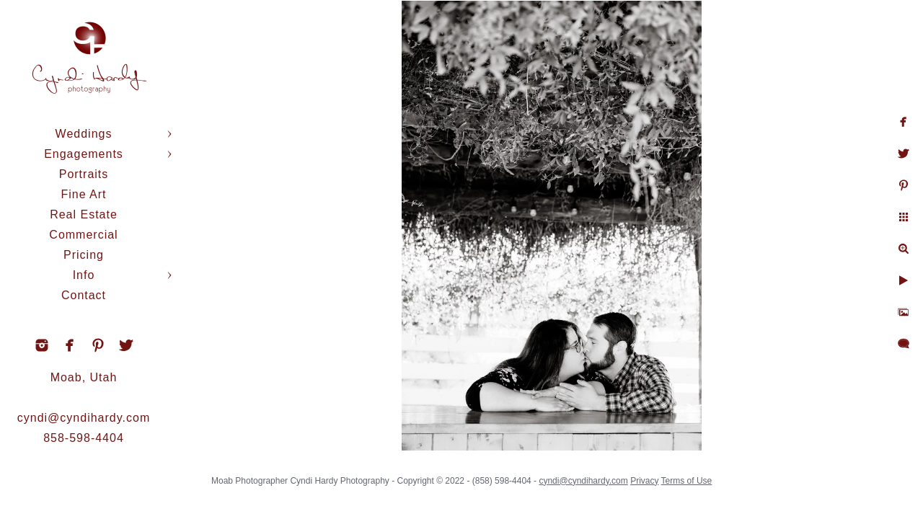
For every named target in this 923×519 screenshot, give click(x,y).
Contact (83, 295)
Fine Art (83, 194)
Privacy (664, 476)
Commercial (83, 235)
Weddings (84, 134)
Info (84, 275)
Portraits (84, 174)
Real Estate (84, 214)
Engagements (83, 154)
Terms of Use (706, 476)
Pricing (83, 255)
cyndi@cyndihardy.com (83, 418)
